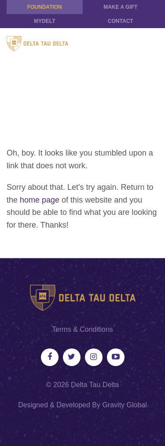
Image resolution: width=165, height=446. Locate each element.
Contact (120, 21)
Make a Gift (120, 7)
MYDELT (44, 21)
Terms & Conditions (82, 329)
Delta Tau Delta (95, 384)
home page (39, 200)
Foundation (44, 7)
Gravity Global (124, 405)
